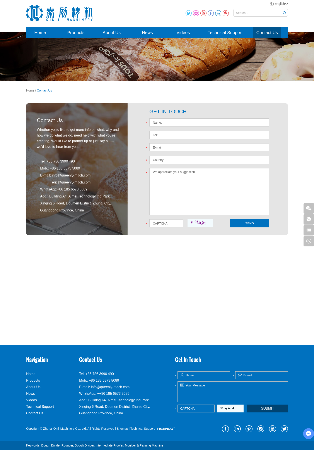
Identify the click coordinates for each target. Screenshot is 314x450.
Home (40, 32)
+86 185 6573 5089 (72, 189)
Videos (183, 32)
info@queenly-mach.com (71, 175)
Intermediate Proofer (109, 445)
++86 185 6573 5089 (113, 393)
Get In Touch (188, 359)
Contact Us (267, 32)
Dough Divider (84, 445)
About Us (112, 32)
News (147, 32)
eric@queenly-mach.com (71, 182)
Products (76, 32)
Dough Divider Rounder (57, 445)
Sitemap (122, 428)
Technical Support (225, 32)
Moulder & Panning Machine (144, 445)
